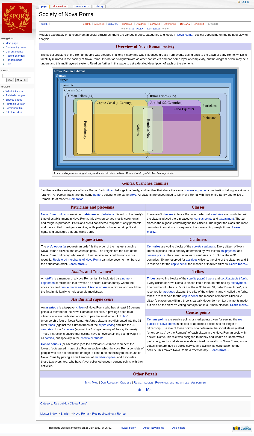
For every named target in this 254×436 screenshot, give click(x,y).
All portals (198, 382)
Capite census (51, 344)
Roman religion (143, 382)
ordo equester (56, 246)
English (65, 413)
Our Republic (109, 382)
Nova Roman (185, 34)
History (99, 6)
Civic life (125, 382)
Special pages (14, 99)
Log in (245, 1)
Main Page (91, 382)
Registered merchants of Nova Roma (77, 259)
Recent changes (15, 55)
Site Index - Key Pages (145, 28)
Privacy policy (128, 427)
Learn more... (78, 264)
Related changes (15, 95)
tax (125, 316)
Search (5, 70)
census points (203, 218)
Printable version (15, 103)
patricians (90, 214)
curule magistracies (73, 287)
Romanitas (76, 199)
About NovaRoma (153, 427)
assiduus (51, 307)
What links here (15, 91)
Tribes (151, 278)
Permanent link (14, 108)
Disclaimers (178, 427)
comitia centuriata (91, 338)
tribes (51, 325)
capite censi (106, 325)
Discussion (59, 6)
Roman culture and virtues (172, 382)
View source (82, 6)
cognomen (200, 190)
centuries (47, 329)
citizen (110, 190)
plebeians (107, 214)
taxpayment (226, 218)
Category (46, 403)
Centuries (153, 246)
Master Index (48, 413)
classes (69, 329)
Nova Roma (81, 413)
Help (8, 64)
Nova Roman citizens (55, 214)
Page (44, 6)
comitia (49, 338)
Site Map (145, 389)
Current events (14, 51)
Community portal (16, 47)
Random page (14, 59)
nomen (188, 190)
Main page (12, 43)
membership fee (105, 357)
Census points (157, 319)
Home (44, 23)
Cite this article (14, 112)
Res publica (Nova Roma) (70, 403)
